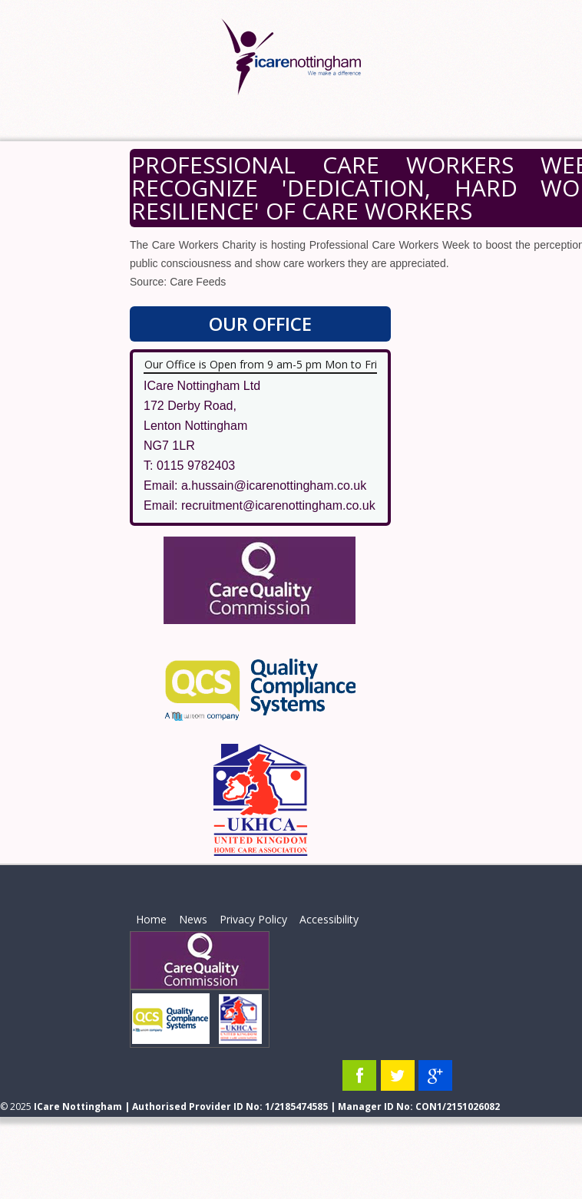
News (193, 919)
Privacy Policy (253, 919)
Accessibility (329, 919)
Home (151, 919)
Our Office (260, 323)
